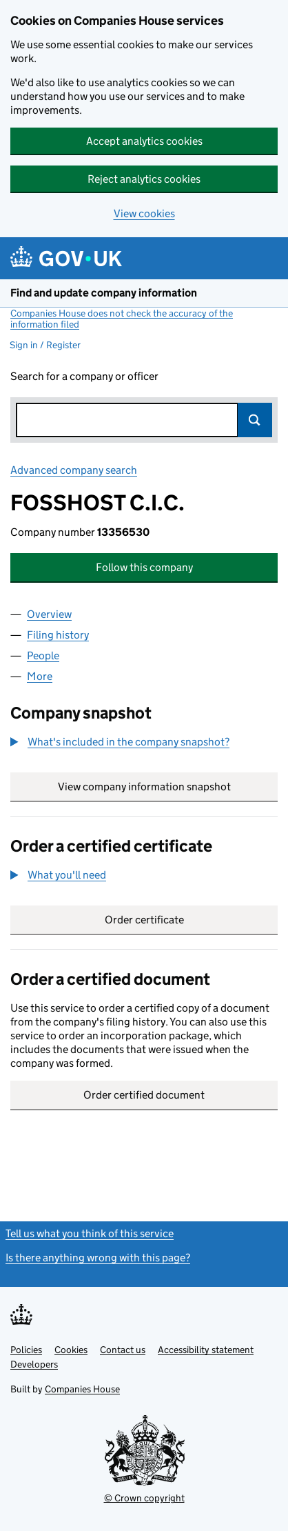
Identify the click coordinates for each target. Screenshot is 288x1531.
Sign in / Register (45, 345)
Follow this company (144, 567)
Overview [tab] (49, 614)
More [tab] (39, 676)
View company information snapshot (168, 786)
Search (255, 420)
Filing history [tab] (58, 634)
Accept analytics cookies (144, 141)
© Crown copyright (144, 1498)
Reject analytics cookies (144, 179)
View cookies (144, 213)
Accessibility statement (206, 1349)
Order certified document (144, 1094)
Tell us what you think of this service (90, 1233)
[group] (144, 743)
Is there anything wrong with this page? (98, 1257)
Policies (26, 1349)
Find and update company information (103, 292)
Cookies (71, 1349)
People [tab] (43, 655)
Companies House (82, 1389)
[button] (119, 742)
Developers (34, 1364)
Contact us (122, 1349)
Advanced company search (73, 470)
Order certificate (144, 919)
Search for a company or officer (84, 376)
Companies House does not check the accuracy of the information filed (121, 318)
